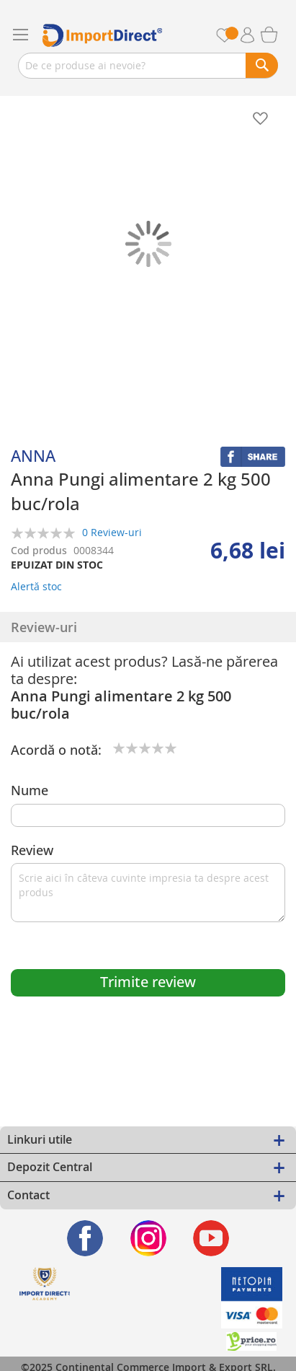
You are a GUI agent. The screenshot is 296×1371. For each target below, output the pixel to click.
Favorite (232, 35)
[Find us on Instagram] (148, 1238)
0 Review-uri (112, 532)
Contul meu (253, 35)
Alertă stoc (36, 586)
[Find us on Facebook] (85, 1238)
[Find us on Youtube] (211, 1238)
